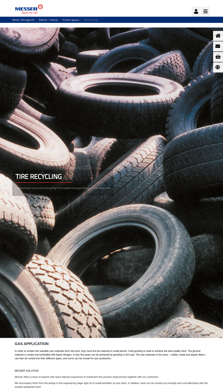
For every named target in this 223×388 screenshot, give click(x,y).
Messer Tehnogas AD (23, 20)
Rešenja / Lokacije (48, 20)
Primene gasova (70, 20)
